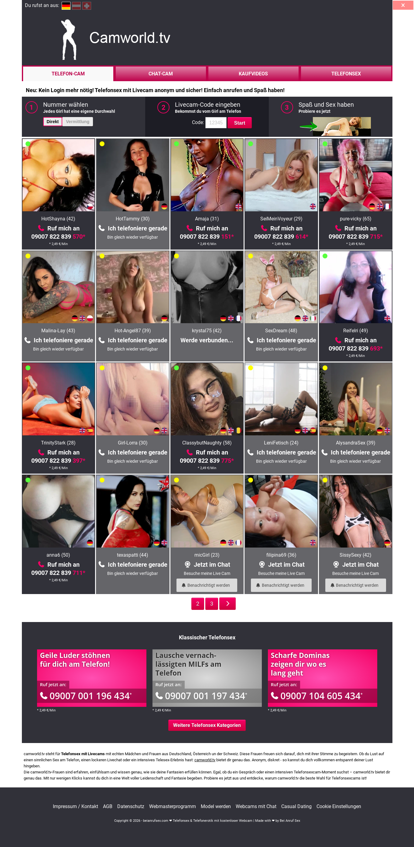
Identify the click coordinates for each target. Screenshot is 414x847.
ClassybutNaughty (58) (207, 443)
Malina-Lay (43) (58, 331)
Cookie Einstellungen (338, 806)
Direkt (53, 121)
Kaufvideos (253, 74)
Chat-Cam (161, 74)
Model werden (216, 806)
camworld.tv (204, 760)
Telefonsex (346, 74)
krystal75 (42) (207, 331)
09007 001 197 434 (201, 696)
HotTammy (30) (133, 219)
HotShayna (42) (58, 219)
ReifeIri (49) (355, 331)
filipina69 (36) (281, 555)
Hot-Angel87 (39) (133, 331)
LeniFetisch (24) (281, 443)
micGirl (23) (207, 555)
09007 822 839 (58, 236)
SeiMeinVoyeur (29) (281, 219)
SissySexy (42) (355, 555)
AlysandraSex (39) (355, 443)
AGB (107, 806)
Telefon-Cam (68, 74)
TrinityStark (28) (58, 443)
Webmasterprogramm (172, 806)
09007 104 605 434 (317, 696)
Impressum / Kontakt (75, 806)
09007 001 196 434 (86, 696)
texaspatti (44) (132, 555)
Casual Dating (296, 806)
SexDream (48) (281, 331)
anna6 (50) (58, 555)
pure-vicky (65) (355, 219)
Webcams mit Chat (256, 806)
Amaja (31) (207, 219)
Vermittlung (77, 121)
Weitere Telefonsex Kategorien (207, 725)
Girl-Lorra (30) (133, 443)
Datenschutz (130, 806)
